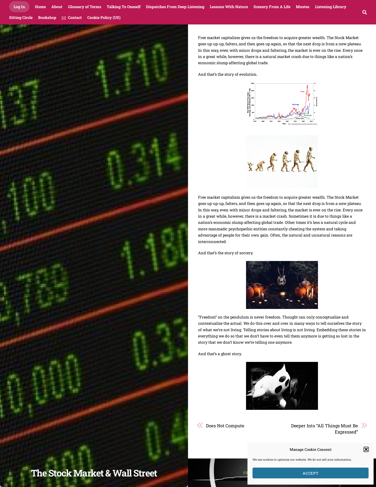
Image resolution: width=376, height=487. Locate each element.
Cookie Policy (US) (104, 17)
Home (40, 6)
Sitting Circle (21, 17)
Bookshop (47, 17)
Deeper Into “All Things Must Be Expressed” (324, 429)
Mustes (302, 6)
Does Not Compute (225, 426)
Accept (311, 473)
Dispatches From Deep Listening (175, 6)
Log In (19, 6)
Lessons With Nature (229, 6)
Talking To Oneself (124, 6)
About (56, 6)
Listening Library (330, 6)
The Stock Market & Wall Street (94, 473)
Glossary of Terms (84, 6)
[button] (366, 449)
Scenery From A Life (271, 6)
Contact (72, 17)
